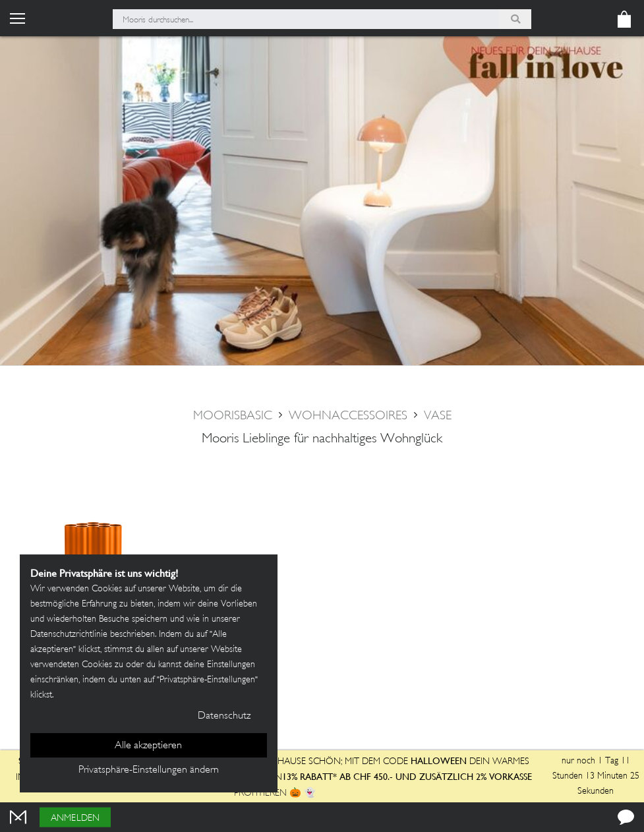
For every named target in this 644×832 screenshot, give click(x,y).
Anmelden (75, 818)
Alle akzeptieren (148, 746)
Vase (438, 417)
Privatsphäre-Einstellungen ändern (148, 770)
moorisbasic (232, 417)
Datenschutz (224, 716)
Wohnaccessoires (348, 417)
